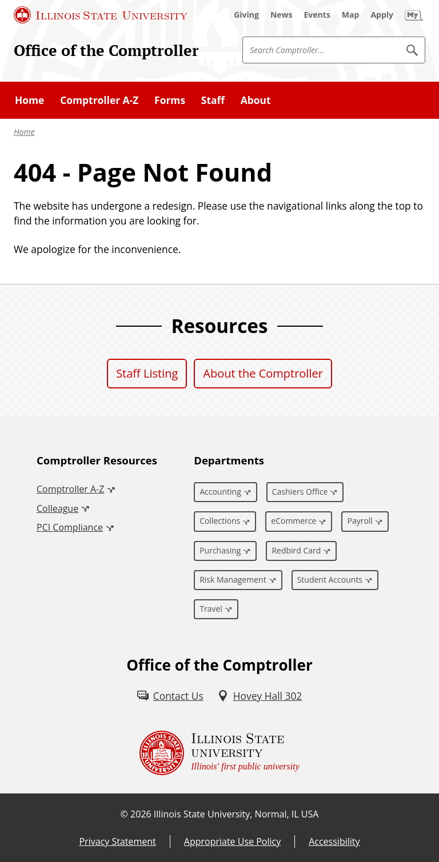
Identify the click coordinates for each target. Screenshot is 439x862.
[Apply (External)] (382, 14)
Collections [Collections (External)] (219, 520)
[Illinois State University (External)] (100, 14)
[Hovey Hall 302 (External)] (259, 695)
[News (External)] (281, 14)
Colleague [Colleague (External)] (57, 508)
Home (24, 131)
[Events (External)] (317, 14)
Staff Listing (147, 373)
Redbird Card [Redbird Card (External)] (296, 550)
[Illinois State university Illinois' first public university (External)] (219, 753)
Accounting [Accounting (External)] (220, 491)
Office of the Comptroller (106, 50)
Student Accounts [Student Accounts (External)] (329, 579)
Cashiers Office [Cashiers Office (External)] (300, 491)
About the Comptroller (263, 373)
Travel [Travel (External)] (210, 608)
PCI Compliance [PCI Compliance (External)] (70, 527)
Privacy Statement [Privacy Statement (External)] (117, 841)
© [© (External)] (124, 814)
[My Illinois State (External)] (413, 14)
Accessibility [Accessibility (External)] (334, 841)
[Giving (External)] (246, 14)
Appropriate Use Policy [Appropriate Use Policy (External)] (232, 841)
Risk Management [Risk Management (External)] (232, 579)
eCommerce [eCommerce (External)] (293, 520)
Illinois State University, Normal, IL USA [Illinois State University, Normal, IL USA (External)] (236, 814)
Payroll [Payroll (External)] (359, 520)
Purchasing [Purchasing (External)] (220, 550)
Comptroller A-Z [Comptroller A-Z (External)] (70, 489)
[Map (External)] (351, 14)
